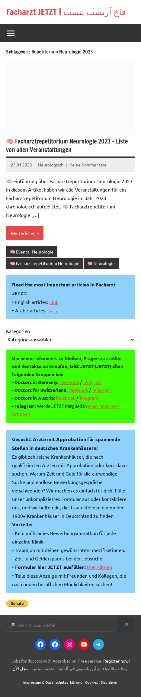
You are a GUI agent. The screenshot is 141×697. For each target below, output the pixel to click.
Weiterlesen (23, 233)
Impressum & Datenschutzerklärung (52, 682)
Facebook (69, 382)
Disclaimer (109, 682)
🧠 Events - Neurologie (31, 251)
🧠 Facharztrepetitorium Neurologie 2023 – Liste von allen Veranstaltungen (67, 145)
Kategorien (18, 331)
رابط (52, 310)
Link (54, 302)
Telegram (92, 382)
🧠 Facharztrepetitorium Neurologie (44, 263)
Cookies (91, 682)
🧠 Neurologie (101, 263)
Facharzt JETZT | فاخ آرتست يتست (66, 12)
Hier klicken (99, 567)
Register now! (116, 660)
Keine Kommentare (88, 164)
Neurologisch (50, 164)
